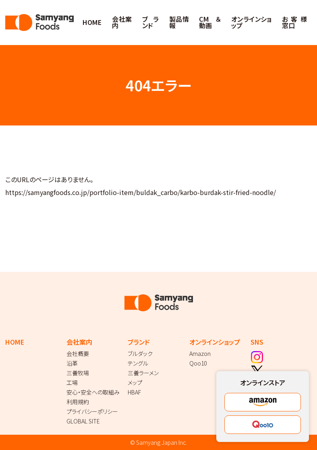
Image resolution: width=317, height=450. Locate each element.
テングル (138, 363)
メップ (135, 382)
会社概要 (77, 353)
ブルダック (140, 353)
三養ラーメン (143, 373)
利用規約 (77, 402)
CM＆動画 (210, 22)
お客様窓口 (294, 22)
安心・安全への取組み (93, 392)
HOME (92, 22)
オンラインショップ (251, 22)
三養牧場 (77, 373)
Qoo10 (198, 363)
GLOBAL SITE (83, 421)
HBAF (134, 392)
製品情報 (179, 22)
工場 (72, 382)
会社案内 (122, 22)
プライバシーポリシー (92, 411)
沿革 (72, 363)
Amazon (200, 353)
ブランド (150, 22)
